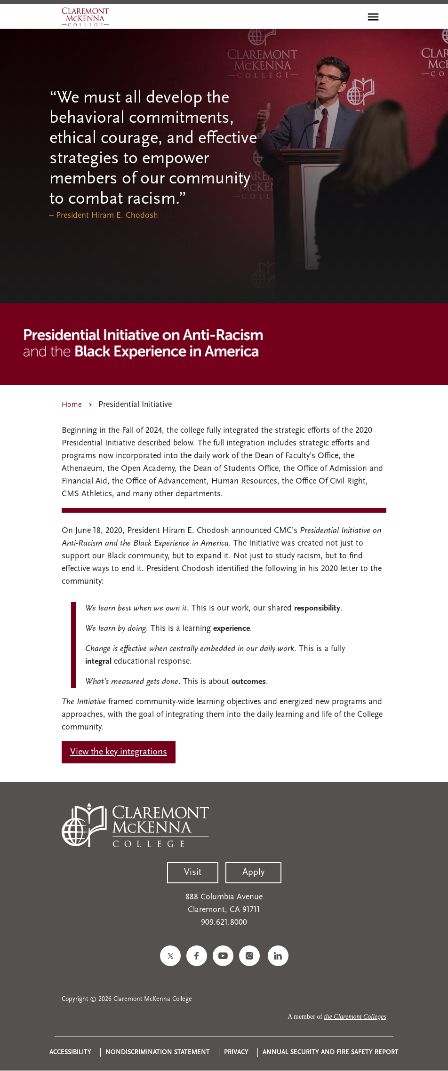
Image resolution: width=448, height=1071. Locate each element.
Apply (253, 872)
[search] (353, 17)
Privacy (236, 1052)
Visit (192, 872)
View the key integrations (118, 752)
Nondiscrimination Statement (157, 1052)
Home (72, 405)
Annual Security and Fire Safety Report (331, 1052)
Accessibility (70, 1052)
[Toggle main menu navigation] (373, 17)
